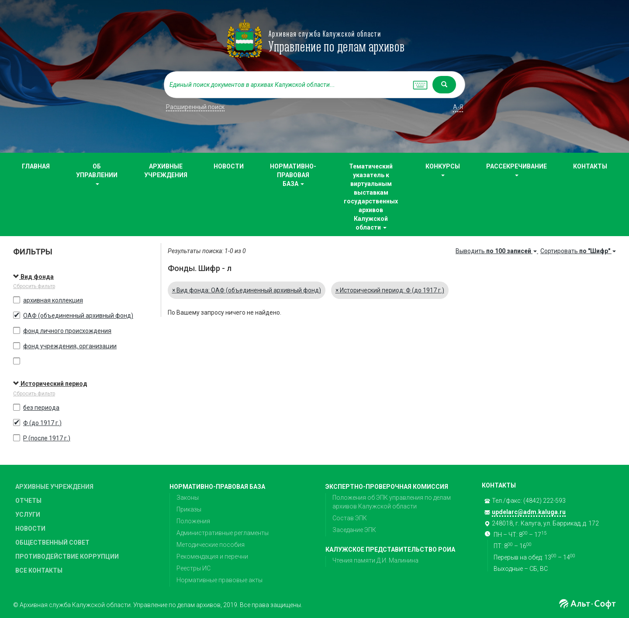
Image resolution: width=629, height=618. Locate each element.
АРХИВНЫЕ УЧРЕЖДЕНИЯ (165, 171)
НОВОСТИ (229, 166)
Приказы (188, 509)
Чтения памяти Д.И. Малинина (375, 560)
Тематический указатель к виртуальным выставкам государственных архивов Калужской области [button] (371, 197)
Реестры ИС (193, 568)
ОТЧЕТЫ (28, 500)
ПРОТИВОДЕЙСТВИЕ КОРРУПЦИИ (67, 556)
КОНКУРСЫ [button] (442, 169)
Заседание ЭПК (354, 529)
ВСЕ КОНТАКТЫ (38, 570)
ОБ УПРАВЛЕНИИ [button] (97, 174)
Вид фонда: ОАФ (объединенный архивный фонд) (246, 290)
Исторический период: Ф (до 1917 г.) (389, 290)
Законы (187, 497)
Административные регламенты (222, 532)
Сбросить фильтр (34, 286)
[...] (286, 85)
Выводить (497, 250)
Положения (193, 521)
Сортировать (578, 250)
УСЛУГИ (27, 514)
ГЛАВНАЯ (36, 166)
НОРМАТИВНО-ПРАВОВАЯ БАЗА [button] (293, 175)
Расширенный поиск (195, 106)
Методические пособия (210, 544)
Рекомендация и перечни (212, 556)
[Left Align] (444, 84)
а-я (458, 106)
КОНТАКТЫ (590, 166)
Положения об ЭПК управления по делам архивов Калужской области (391, 502)
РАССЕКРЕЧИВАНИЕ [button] (516, 169)
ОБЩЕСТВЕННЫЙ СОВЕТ (52, 542)
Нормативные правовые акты (219, 580)
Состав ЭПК (349, 518)
